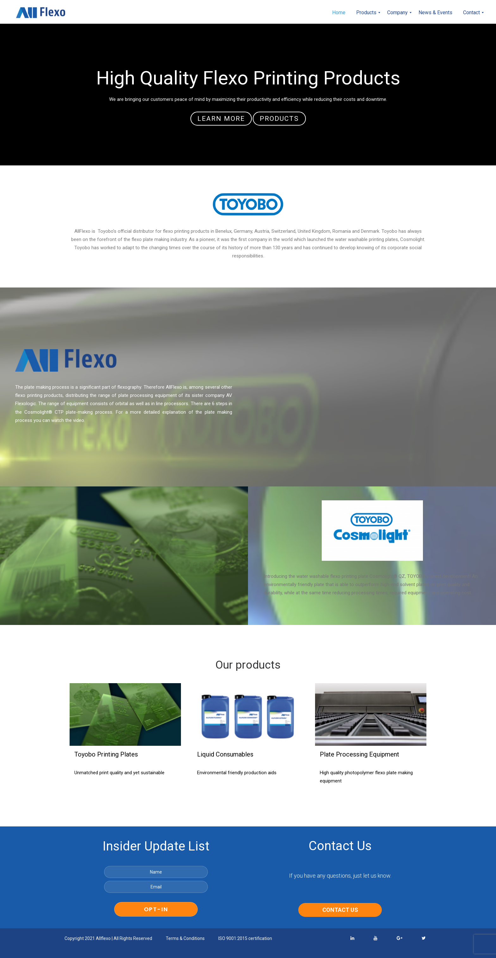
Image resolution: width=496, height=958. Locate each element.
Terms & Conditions (185, 938)
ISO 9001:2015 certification (245, 938)
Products (279, 118)
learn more (221, 118)
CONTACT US (340, 910)
